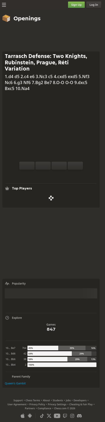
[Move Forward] (75, 166)
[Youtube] (57, 416)
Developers (80, 400)
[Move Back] (59, 166)
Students (58, 400)
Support (18, 400)
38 (24, 359)
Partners (30, 408)
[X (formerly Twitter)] (49, 415)
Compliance (44, 408)
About (46, 400)
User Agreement (16, 404)
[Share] (64, 174)
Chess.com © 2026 (64, 408)
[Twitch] (65, 415)
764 (24, 348)
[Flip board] (27, 166)
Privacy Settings (57, 404)
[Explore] (51, 174)
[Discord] (79, 415)
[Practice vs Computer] (38, 174)
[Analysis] (45, 174)
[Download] (57, 174)
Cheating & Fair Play (81, 404)
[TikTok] (42, 415)
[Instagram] (72, 415)
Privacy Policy (37, 404)
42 (24, 353)
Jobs (68, 400)
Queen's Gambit (15, 383)
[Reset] (43, 166)
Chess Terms (33, 400)
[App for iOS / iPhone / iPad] (22, 415)
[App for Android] (29, 415)
